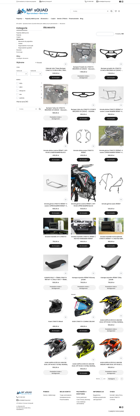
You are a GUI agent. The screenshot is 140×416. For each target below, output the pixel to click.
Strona (98, 379)
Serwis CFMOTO (115, 397)
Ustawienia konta (65, 397)
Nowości (19, 50)
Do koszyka (55, 78)
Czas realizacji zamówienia (81, 402)
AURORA (21, 98)
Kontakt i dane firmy (116, 395)
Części (18, 37)
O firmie (112, 399)
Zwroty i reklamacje (49, 395)
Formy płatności (82, 397)
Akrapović (22, 91)
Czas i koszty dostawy (83, 399)
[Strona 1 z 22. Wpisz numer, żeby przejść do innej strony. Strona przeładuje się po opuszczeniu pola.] (101, 379)
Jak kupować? (97, 399)
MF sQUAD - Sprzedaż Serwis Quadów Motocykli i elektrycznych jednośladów (37, 23)
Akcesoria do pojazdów (25, 41)
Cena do (33, 71)
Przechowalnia (64, 399)
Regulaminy (96, 395)
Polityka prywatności (99, 397)
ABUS (20, 87)
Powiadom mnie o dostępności (83, 77)
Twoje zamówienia (65, 395)
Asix (20, 94)
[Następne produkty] (113, 379)
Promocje (19, 52)
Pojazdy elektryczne (22, 33)
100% (20, 83)
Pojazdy (18, 35)
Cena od (19, 71)
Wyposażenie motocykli (25, 46)
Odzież (20, 43)
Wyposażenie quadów (25, 48)
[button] (111, 11)
